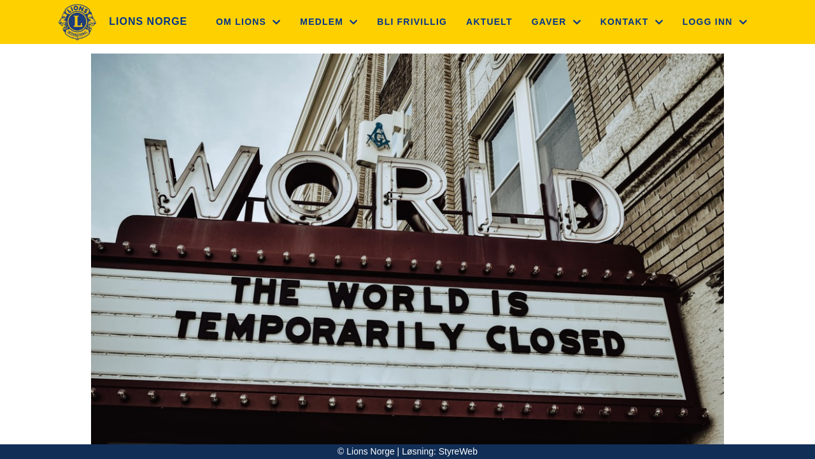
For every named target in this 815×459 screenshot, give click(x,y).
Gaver (556, 22)
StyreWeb (458, 451)
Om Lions (248, 22)
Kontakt (631, 22)
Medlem (329, 22)
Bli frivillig (412, 22)
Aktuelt (489, 22)
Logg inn (715, 22)
